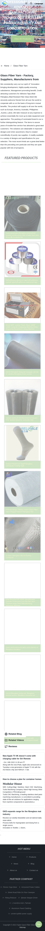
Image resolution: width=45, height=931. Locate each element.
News (16, 864)
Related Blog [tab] (13, 734)
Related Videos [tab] (14, 740)
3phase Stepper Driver (28, 898)
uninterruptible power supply (20, 914)
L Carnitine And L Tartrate (20, 903)
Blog (33, 864)
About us (14, 870)
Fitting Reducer (10, 898)
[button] (26, 3)
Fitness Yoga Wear (9, 887)
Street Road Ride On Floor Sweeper (20, 892)
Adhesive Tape (25, 94)
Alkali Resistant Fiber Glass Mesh (21, 97)
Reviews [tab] (11, 746)
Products (33, 857)
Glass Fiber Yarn (20, 66)
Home (6, 66)
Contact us (34, 870)
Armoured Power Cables (30, 887)
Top (39, 924)
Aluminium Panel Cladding (20, 908)
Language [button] (39, 3)
